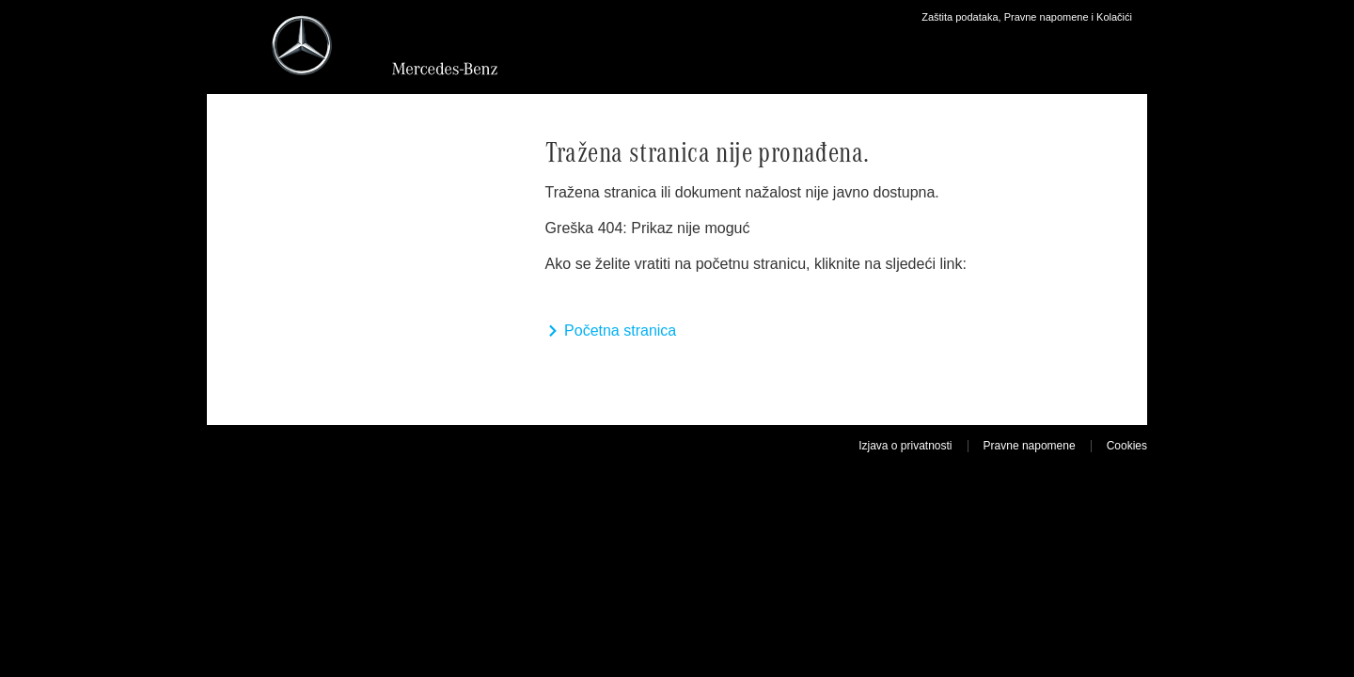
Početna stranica (611, 330)
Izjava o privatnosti (905, 445)
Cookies (1127, 445)
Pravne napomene (1030, 445)
